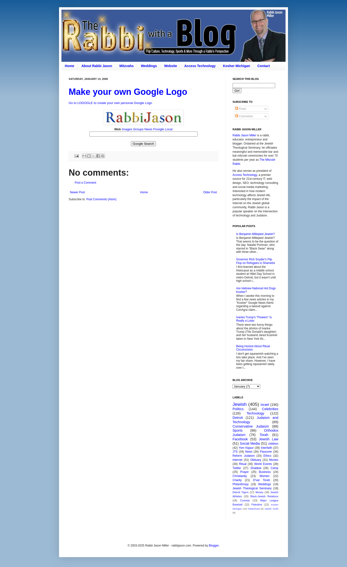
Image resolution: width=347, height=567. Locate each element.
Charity (237, 480)
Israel (264, 405)
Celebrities (270, 409)
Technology (255, 413)
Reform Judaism (244, 455)
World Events (263, 464)
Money (259, 492)
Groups (138, 129)
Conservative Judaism (251, 426)
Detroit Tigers (240, 492)
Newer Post (77, 192)
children (273, 443)
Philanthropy (241, 484)
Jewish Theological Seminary (252, 488)
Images (127, 129)
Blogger (214, 545)
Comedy (245, 500)
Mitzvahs (126, 66)
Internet (237, 460)
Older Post (210, 192)
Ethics (267, 455)
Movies (273, 460)
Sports (238, 430)
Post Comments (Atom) (101, 199)
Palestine (256, 504)
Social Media (250, 443)
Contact (263, 66)
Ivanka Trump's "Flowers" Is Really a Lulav (254, 319)
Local (169, 129)
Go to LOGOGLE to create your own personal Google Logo (110, 103)
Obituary (255, 460)
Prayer (244, 472)
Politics (238, 409)
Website (170, 66)
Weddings (149, 66)
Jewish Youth (271, 508)
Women (264, 476)
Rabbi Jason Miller (244, 135)
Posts (240, 109)
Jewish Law (268, 439)
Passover (266, 451)
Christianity (240, 476)
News (148, 129)
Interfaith (266, 447)
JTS (235, 451)
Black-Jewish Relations (264, 496)
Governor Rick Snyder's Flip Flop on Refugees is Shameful (255, 261)
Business (265, 472)
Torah (264, 435)
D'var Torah (261, 480)
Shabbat (255, 468)
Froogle (158, 129)
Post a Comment (85, 182)
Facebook (240, 439)
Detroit (238, 418)
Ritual (243, 464)
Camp (274, 468)
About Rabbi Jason (96, 66)
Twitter (237, 468)
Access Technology (200, 66)
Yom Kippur (246, 447)
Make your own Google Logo (128, 92)
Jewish (240, 404)
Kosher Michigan (236, 66)
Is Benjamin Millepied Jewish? (255, 234)
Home (69, 66)
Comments (244, 116)
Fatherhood (254, 508)
